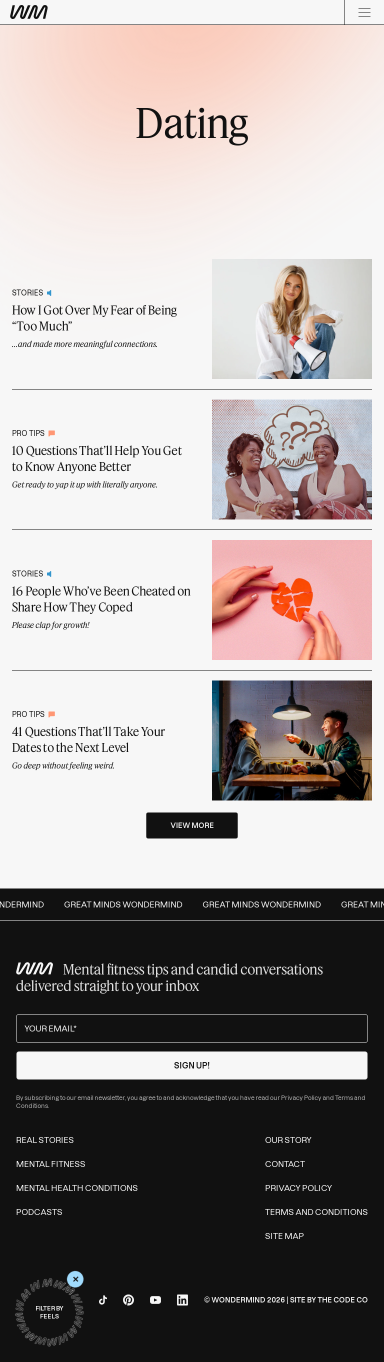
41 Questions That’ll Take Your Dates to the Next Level (88, 739)
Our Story (288, 1140)
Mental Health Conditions (77, 1188)
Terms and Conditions (316, 1212)
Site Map (284, 1236)
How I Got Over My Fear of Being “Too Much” (94, 317)
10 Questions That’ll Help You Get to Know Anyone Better (97, 458)
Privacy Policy (301, 1097)
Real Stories (45, 1140)
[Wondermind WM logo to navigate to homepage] (80, 12)
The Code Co (343, 1300)
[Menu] (364, 12)
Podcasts (39, 1212)
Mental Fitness (51, 1164)
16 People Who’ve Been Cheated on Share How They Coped (101, 599)
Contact (285, 1164)
